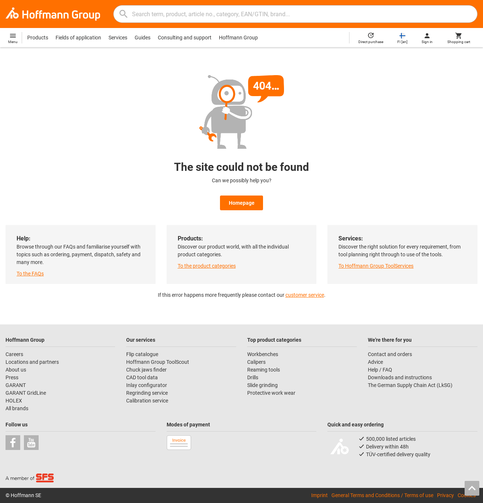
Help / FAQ (380, 370)
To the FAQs (30, 274)
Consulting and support (185, 38)
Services (118, 38)
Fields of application (78, 38)
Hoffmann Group (238, 38)
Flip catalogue (142, 354)
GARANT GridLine (26, 393)
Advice (375, 362)
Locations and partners (32, 362)
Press (12, 377)
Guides (142, 38)
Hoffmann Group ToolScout (157, 362)
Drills (252, 377)
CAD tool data (142, 377)
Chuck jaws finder (146, 370)
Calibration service (147, 401)
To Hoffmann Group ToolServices (375, 266)
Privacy (445, 495)
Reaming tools (263, 370)
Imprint (319, 495)
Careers (14, 354)
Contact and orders (390, 354)
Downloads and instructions (400, 377)
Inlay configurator (146, 385)
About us (16, 370)
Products (37, 38)
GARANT (16, 385)
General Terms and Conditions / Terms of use (382, 495)
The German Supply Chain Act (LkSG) (410, 385)
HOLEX (14, 401)
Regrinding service (147, 393)
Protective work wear (271, 393)
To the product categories (207, 266)
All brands (17, 408)
